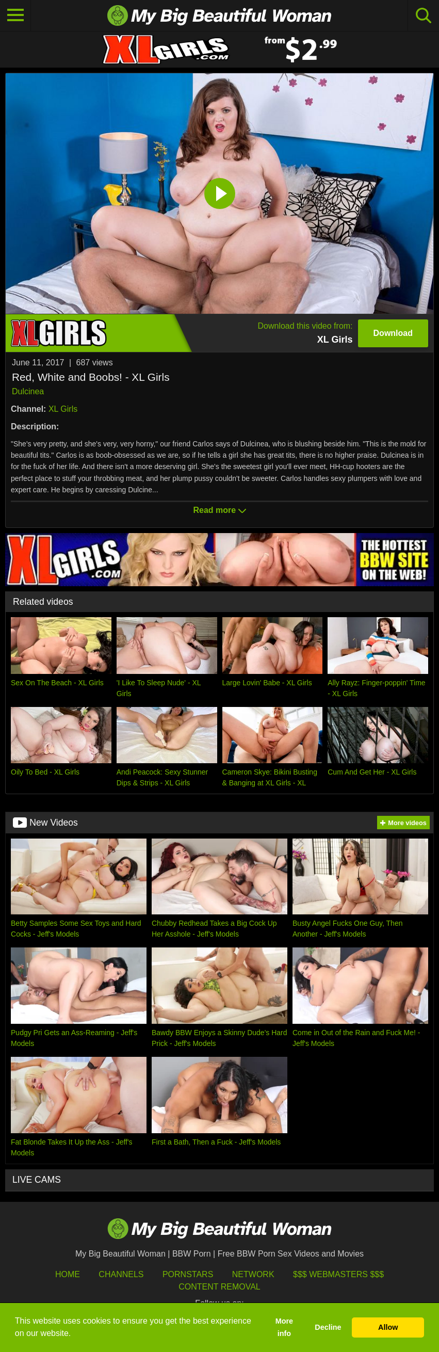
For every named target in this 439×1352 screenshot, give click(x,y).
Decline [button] (328, 1327)
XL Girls (62, 409)
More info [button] (284, 1327)
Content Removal (219, 1286)
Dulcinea (28, 391)
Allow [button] (388, 1327)
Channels (121, 1274)
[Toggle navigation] (15, 15)
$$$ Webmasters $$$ (338, 1274)
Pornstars (187, 1274)
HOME (67, 1274)
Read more (219, 510)
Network (253, 1274)
